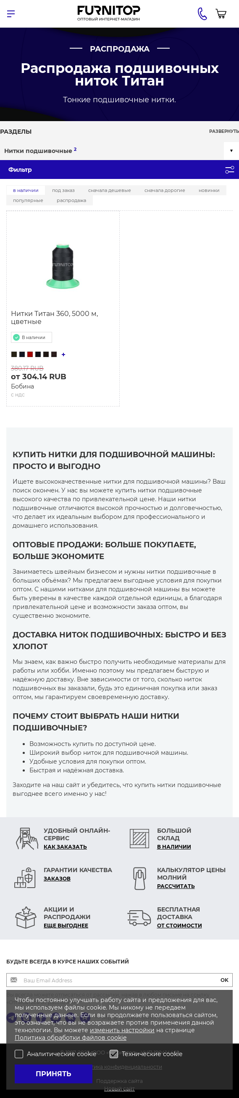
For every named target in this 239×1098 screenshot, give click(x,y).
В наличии (26, 190)
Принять (53, 1074)
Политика (31, 1037)
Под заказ (63, 190)
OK (224, 980)
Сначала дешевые (109, 190)
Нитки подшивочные (40, 151)
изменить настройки (122, 1030)
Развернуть (224, 131)
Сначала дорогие (164, 190)
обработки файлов (77, 1037)
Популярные (28, 200)
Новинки (209, 190)
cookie (116, 1037)
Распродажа (71, 200)
